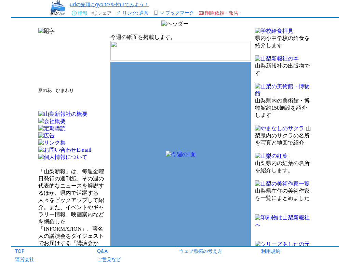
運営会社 (24, 259)
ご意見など (109, 259)
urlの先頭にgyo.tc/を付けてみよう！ (109, 4)
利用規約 (270, 251)
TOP (20, 251)
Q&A (102, 251)
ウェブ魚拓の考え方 (200, 251)
